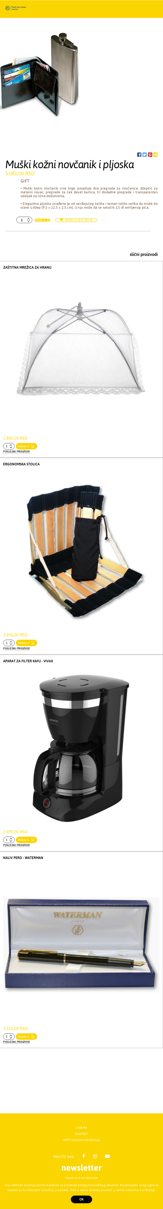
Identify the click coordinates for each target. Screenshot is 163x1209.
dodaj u (24, 446)
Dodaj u (40, 220)
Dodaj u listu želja (76, 220)
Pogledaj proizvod (16, 451)
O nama (81, 1127)
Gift (25, 180)
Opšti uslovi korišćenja (81, 1140)
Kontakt (81, 1134)
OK (81, 1199)
